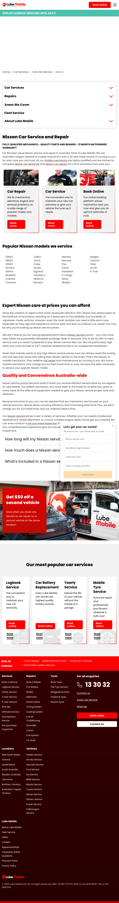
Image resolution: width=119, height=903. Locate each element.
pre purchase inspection (42, 423)
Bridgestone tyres (60, 692)
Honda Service (34, 759)
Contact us (83, 693)
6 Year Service (9, 701)
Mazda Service (34, 784)
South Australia (10, 769)
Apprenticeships (10, 847)
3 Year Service (9, 696)
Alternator (31, 696)
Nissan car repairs (56, 164)
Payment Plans (10, 860)
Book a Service (9, 682)
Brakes (29, 692)
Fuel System (32, 735)
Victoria (6, 759)
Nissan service (76, 335)
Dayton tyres (57, 701)
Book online (90, 224)
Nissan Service (34, 794)
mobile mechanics (55, 160)
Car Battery (32, 687)
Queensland (8, 764)
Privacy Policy (9, 865)
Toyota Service (34, 789)
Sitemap (82, 706)
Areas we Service (87, 700)
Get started (87, 474)
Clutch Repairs (31, 660)
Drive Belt (31, 725)
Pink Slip (6, 706)
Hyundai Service (34, 764)
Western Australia (11, 774)
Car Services (21, 72)
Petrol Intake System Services (39, 665)
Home (6, 72)
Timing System (34, 706)
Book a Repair (33, 682)
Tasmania (7, 779)
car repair (49, 360)
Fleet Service (14, 113)
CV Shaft (30, 740)
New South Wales (11, 754)
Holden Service (34, 754)
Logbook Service (10, 687)
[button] (59, 439)
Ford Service (32, 769)
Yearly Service (9, 692)
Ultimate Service (10, 711)
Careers (6, 842)
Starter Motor (33, 701)
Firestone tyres (58, 696)
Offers (5, 837)
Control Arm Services (81, 660)
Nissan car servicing (27, 164)
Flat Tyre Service (59, 687)
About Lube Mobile (18, 121)
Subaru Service (34, 799)
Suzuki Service (33, 804)
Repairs (10, 96)
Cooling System (34, 711)
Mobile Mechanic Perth (54, 660)
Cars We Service (42, 72)
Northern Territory (11, 784)
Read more (13, 224)
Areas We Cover (16, 105)
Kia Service (32, 774)
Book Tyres (56, 682)
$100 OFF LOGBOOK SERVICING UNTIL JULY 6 (29, 13)
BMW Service (33, 779)
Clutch (29, 730)
